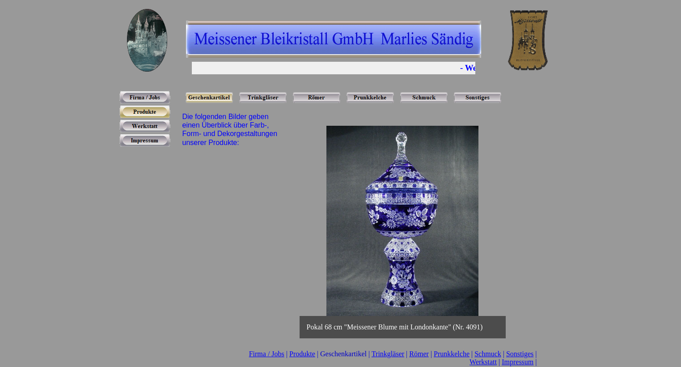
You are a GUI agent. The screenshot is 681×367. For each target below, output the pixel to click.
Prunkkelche (452, 354)
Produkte (302, 354)
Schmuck (487, 354)
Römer (419, 354)
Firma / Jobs (266, 354)
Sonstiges (519, 354)
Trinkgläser (388, 354)
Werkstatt (483, 362)
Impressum (517, 362)
